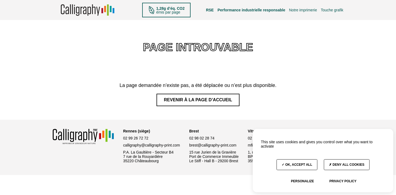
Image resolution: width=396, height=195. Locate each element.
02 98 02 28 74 (201, 138)
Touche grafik (332, 10)
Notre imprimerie (303, 10)
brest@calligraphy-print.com (213, 145)
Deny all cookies (346, 165)
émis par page (166, 10)
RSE (210, 10)
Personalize (302, 181)
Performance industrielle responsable (251, 10)
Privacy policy (342, 181)
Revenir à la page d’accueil (198, 100)
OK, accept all (297, 165)
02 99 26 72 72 (135, 138)
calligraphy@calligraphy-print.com (151, 145)
